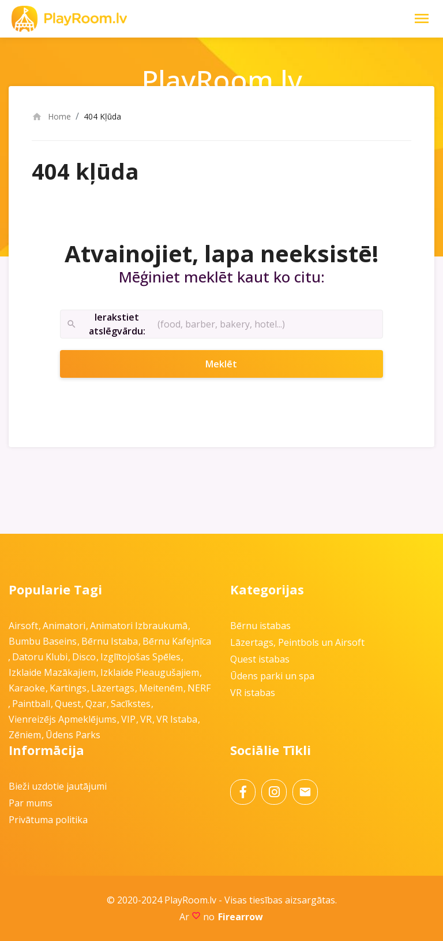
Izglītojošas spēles (140, 656)
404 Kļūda (102, 116)
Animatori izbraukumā (138, 625)
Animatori (64, 625)
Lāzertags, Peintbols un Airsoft (297, 642)
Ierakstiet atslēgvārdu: (105, 324)
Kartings (68, 688)
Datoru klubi (39, 656)
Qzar (95, 703)
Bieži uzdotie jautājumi (58, 786)
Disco (84, 656)
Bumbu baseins (43, 641)
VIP (128, 719)
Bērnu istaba (109, 641)
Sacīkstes (131, 703)
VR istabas (252, 692)
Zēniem (25, 734)
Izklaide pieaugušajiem (149, 672)
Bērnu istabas (260, 625)
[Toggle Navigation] (421, 18)
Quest (68, 703)
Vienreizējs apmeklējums (63, 719)
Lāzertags (112, 688)
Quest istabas (260, 659)
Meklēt (236, 363)
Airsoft (23, 625)
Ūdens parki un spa (272, 676)
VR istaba (176, 719)
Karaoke (27, 688)
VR (146, 719)
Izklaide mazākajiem (52, 672)
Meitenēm (161, 688)
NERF (199, 688)
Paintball (31, 703)
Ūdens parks (73, 734)
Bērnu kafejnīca (176, 641)
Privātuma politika (48, 819)
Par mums (30, 803)
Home (51, 116)
